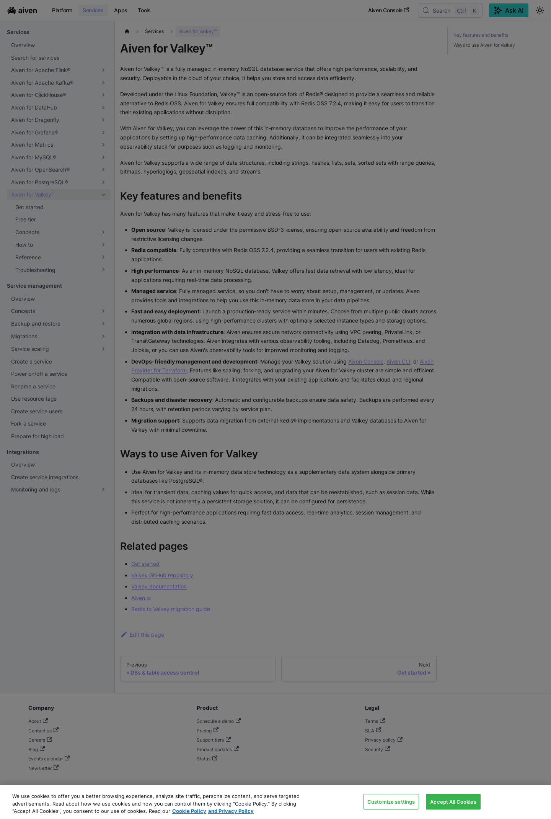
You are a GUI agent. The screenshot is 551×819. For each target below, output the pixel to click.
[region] (275, 802)
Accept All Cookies (453, 801)
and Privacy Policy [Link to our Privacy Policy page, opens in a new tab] (231, 811)
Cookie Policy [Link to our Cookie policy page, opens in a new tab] (189, 811)
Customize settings (391, 801)
